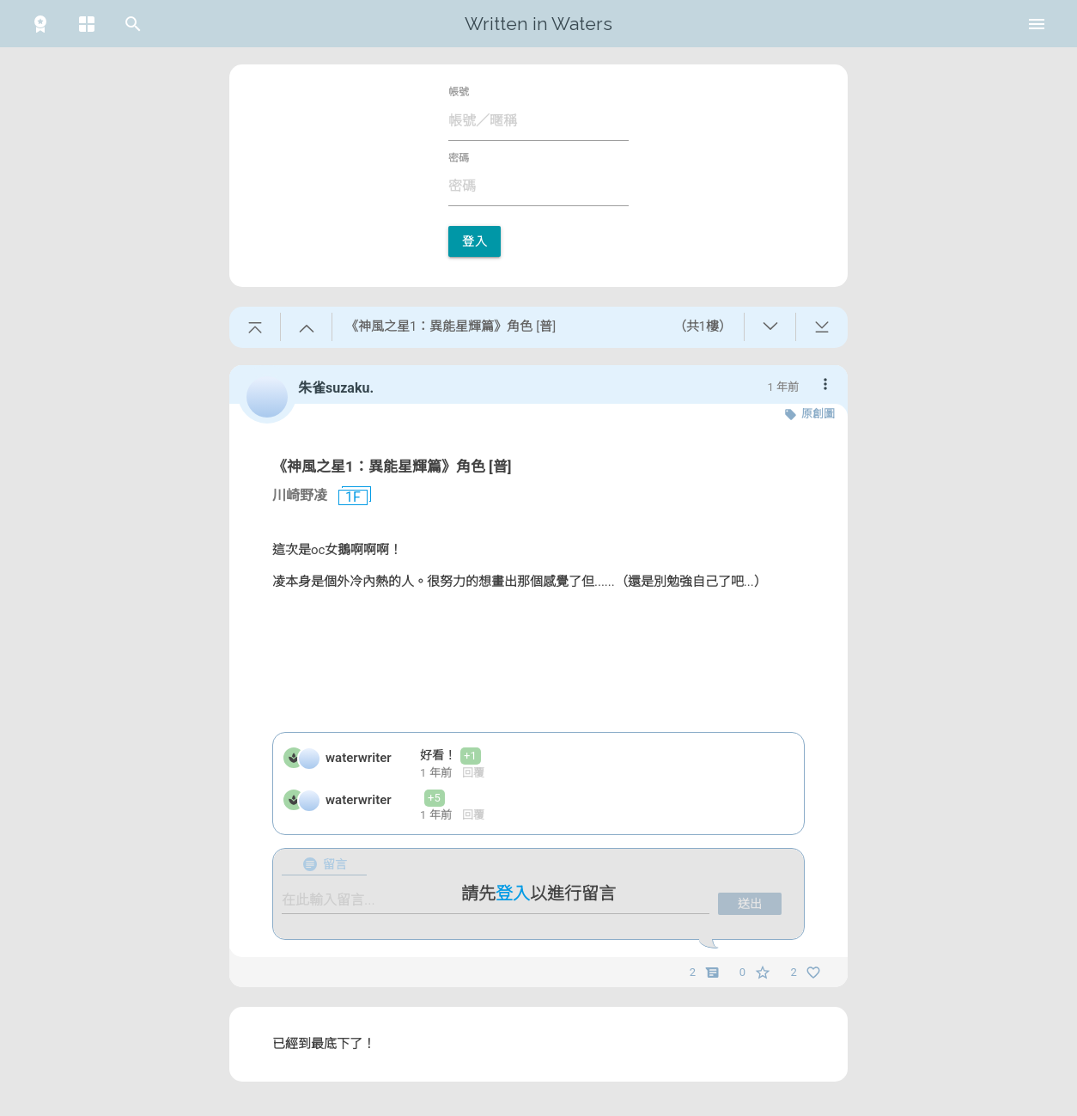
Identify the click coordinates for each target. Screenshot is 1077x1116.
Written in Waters (538, 23)
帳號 (458, 92)
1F (346, 497)
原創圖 (818, 413)
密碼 (458, 158)
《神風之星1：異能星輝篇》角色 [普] (391, 466)
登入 (474, 241)
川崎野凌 (299, 495)
